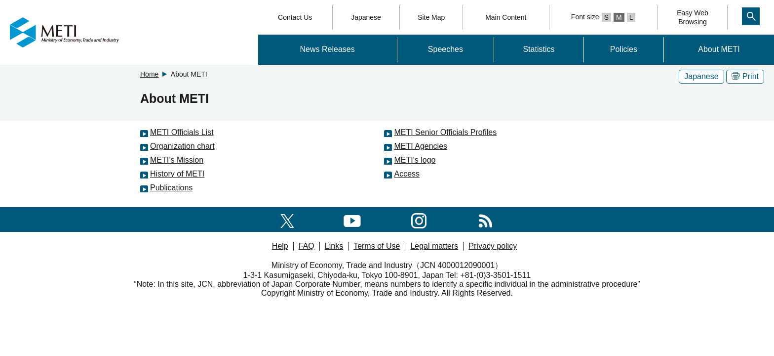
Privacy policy (492, 246)
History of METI (177, 174)
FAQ (306, 246)
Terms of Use (376, 246)
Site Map (431, 17)
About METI (718, 49)
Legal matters (434, 246)
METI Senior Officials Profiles (445, 132)
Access (407, 174)
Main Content (505, 17)
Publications (171, 187)
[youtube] (352, 219)
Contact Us (295, 17)
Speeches (445, 49)
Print (745, 76)
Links (334, 246)
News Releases (327, 49)
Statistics (538, 49)
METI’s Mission (176, 160)
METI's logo (414, 160)
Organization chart (182, 146)
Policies (623, 49)
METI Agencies (420, 146)
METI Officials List (182, 132)
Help (280, 246)
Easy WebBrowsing (692, 17)
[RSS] (485, 219)
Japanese (366, 17)
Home (149, 74)
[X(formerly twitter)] (287, 219)
